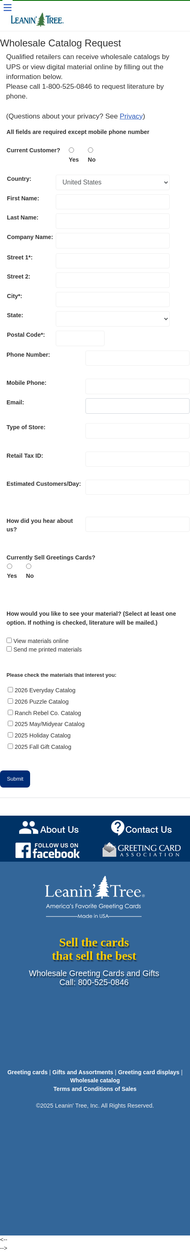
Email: (15, 402)
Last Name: (23, 217)
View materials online (41, 641)
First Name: (23, 198)
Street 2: (19, 276)
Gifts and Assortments (83, 1072)
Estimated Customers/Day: (44, 484)
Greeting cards (27, 1072)
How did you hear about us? (40, 525)
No (92, 159)
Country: (19, 179)
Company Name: (31, 237)
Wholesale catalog (95, 1080)
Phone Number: (28, 354)
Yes (78, 159)
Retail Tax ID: (25, 455)
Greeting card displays (148, 1072)
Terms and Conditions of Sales (94, 1089)
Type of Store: (26, 427)
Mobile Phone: (26, 383)
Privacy (131, 116)
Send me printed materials (47, 649)
